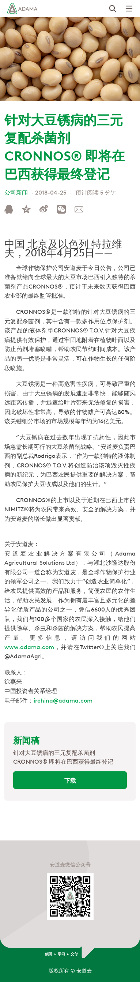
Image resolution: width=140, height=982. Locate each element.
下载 (70, 780)
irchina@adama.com (63, 700)
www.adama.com (29, 647)
